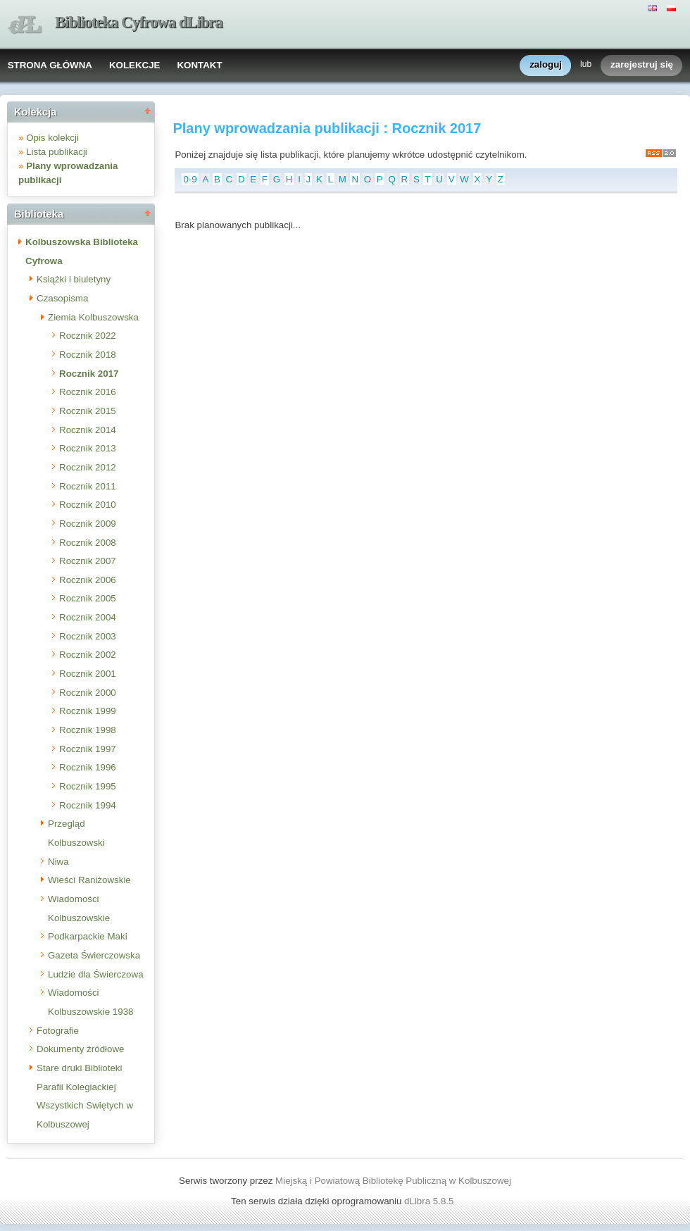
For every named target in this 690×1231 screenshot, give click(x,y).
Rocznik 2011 (87, 486)
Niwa (58, 861)
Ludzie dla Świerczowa (96, 974)
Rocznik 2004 (87, 617)
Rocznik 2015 (87, 411)
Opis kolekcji (52, 137)
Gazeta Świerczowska (94, 955)
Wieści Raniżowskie (89, 880)
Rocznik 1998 (87, 730)
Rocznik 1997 (87, 749)
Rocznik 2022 (87, 335)
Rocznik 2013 (87, 448)
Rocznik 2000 (87, 692)
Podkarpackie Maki (87, 936)
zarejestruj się (641, 65)
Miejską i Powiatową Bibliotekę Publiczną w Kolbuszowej (393, 1180)
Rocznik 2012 (87, 467)
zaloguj (545, 65)
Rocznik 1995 (87, 786)
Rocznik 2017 (88, 373)
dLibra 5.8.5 (430, 1201)
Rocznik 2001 (87, 673)
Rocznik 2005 (87, 598)
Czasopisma (62, 298)
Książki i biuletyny (74, 279)
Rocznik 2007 (87, 561)
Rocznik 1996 (87, 767)
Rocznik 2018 (87, 354)
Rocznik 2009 (87, 523)
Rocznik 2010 (87, 504)
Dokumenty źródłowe (80, 1049)
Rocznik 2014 (87, 430)
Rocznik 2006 (87, 580)
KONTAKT (199, 65)
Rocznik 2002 (87, 654)
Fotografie (58, 1030)
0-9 (189, 179)
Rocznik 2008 (87, 542)
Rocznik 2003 (87, 636)
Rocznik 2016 (87, 392)
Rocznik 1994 (87, 805)
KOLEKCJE (135, 65)
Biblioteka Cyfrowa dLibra (138, 22)
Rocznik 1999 (87, 711)
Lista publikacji (56, 151)
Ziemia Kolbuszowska (93, 317)
